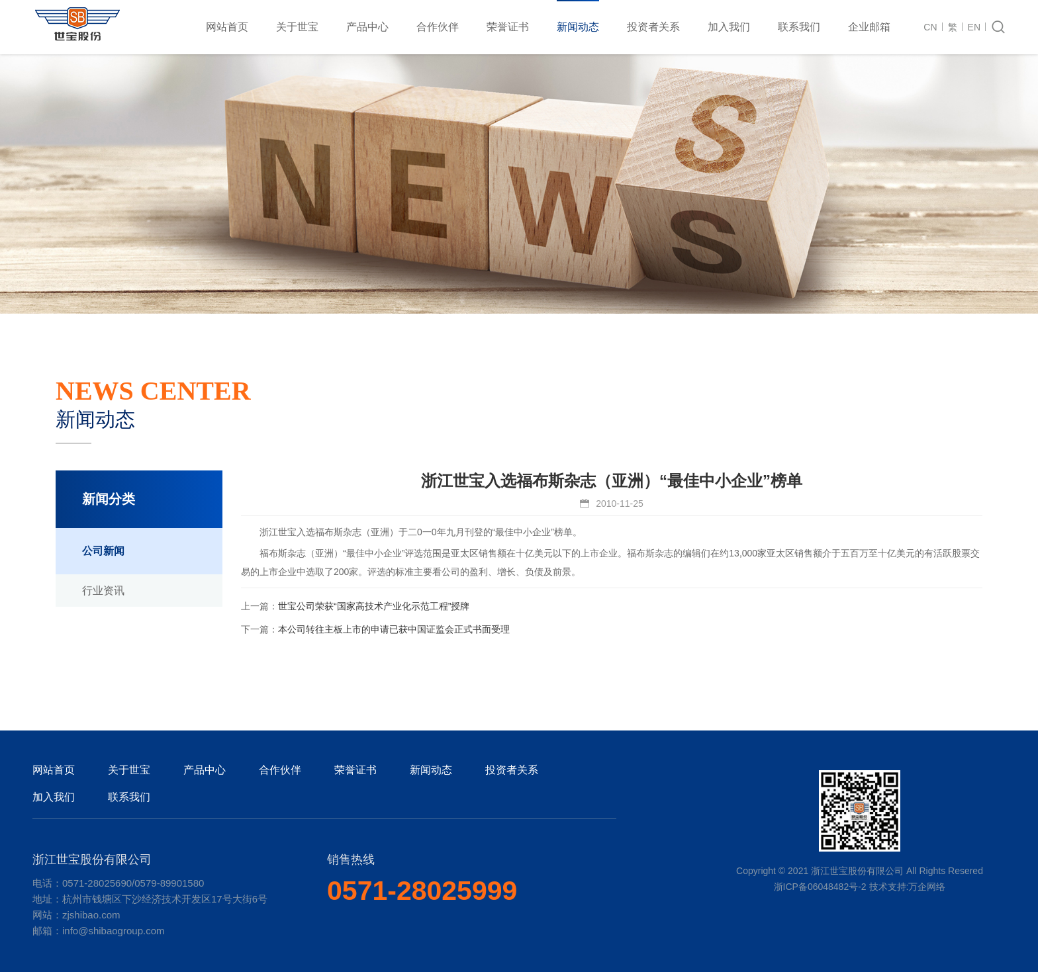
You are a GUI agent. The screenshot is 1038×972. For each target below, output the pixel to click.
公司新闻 (103, 550)
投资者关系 (653, 26)
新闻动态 (578, 26)
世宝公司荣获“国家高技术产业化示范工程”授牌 (373, 606)
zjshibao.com (91, 914)
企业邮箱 (869, 26)
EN (974, 27)
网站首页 (227, 26)
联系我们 (799, 26)
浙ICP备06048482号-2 (820, 886)
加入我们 (729, 26)
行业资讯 (103, 590)
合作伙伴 (437, 26)
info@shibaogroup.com (113, 930)
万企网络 (926, 886)
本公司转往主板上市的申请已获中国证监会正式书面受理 (394, 629)
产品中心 (367, 26)
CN (930, 27)
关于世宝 (297, 26)
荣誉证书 (508, 26)
